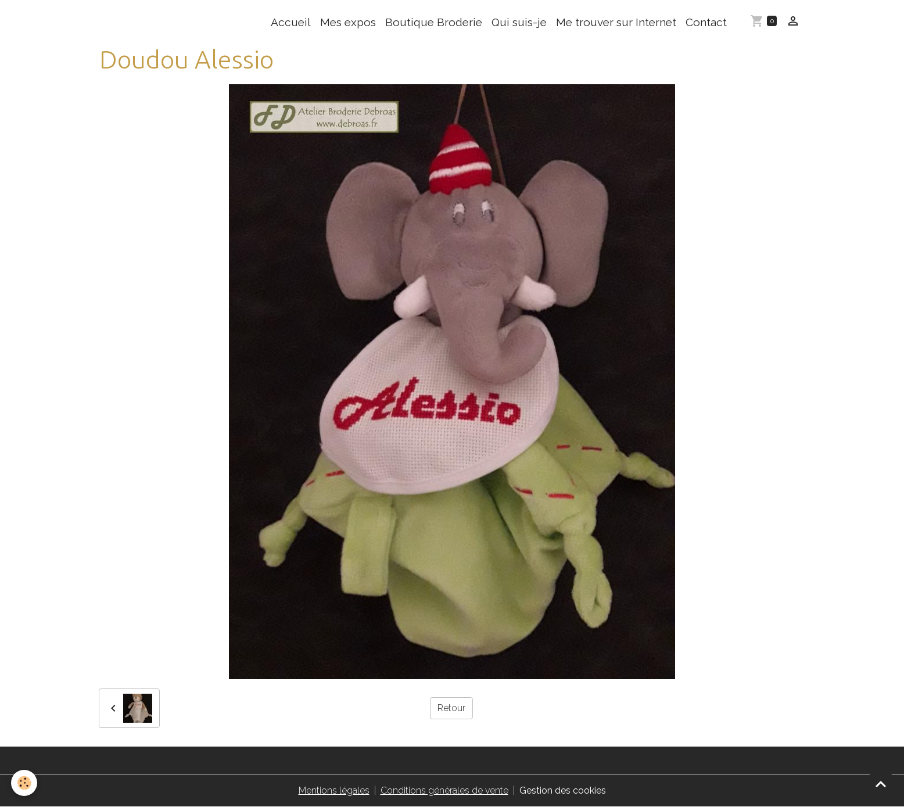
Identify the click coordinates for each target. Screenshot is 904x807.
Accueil (291, 22)
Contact (706, 22)
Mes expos (348, 22)
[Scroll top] (880, 783)
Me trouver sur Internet (616, 22)
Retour (451, 707)
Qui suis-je (519, 22)
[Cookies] (25, 783)
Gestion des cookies (562, 790)
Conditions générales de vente (444, 790)
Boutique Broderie (433, 22)
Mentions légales (334, 790)
